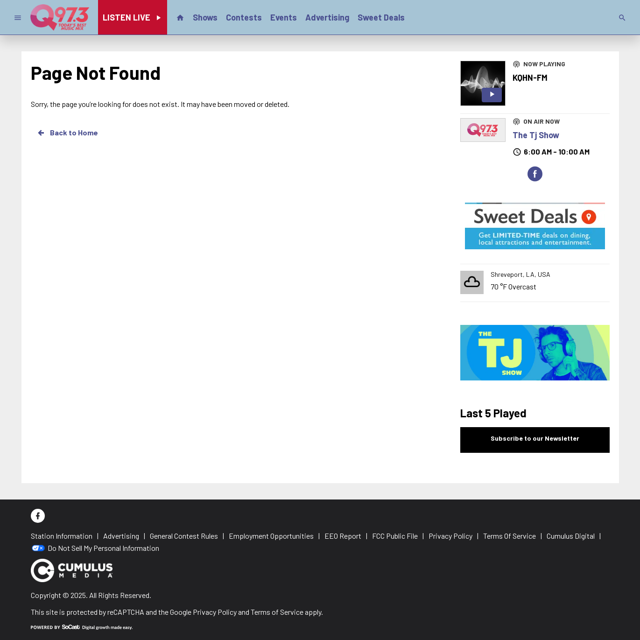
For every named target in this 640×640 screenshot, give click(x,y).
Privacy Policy (215, 611)
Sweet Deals (381, 17)
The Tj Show (536, 135)
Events (283, 17)
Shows (205, 17)
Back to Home (67, 132)
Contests (244, 17)
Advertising (327, 17)
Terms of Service (277, 611)
